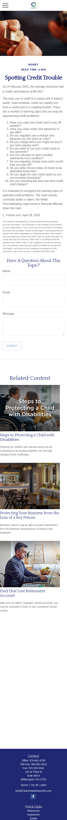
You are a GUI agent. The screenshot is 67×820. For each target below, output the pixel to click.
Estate (33, 818)
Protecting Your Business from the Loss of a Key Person (29, 515)
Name (6, 271)
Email (6, 292)
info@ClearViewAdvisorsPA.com (34, 790)
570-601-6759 (37, 760)
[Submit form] (12, 346)
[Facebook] (33, 796)
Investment (33, 814)
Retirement (33, 810)
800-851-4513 (39, 764)
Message (8, 313)
